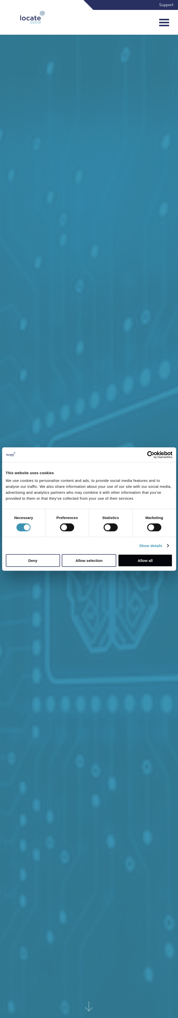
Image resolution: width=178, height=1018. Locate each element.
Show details (150, 545)
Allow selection (89, 560)
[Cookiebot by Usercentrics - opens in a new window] (150, 454)
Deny (32, 560)
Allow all (145, 560)
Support (166, 5)
